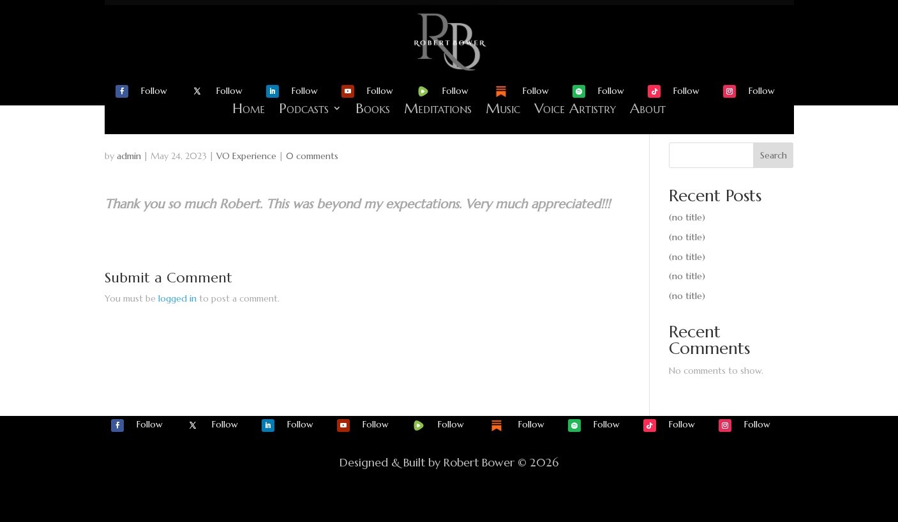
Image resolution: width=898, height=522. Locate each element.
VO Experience (246, 156)
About (648, 108)
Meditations (438, 108)
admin (129, 156)
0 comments (312, 156)
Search (773, 155)
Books (372, 108)
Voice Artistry (575, 108)
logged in (177, 298)
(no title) (687, 217)
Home (248, 108)
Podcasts (304, 108)
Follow (154, 90)
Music (503, 108)
